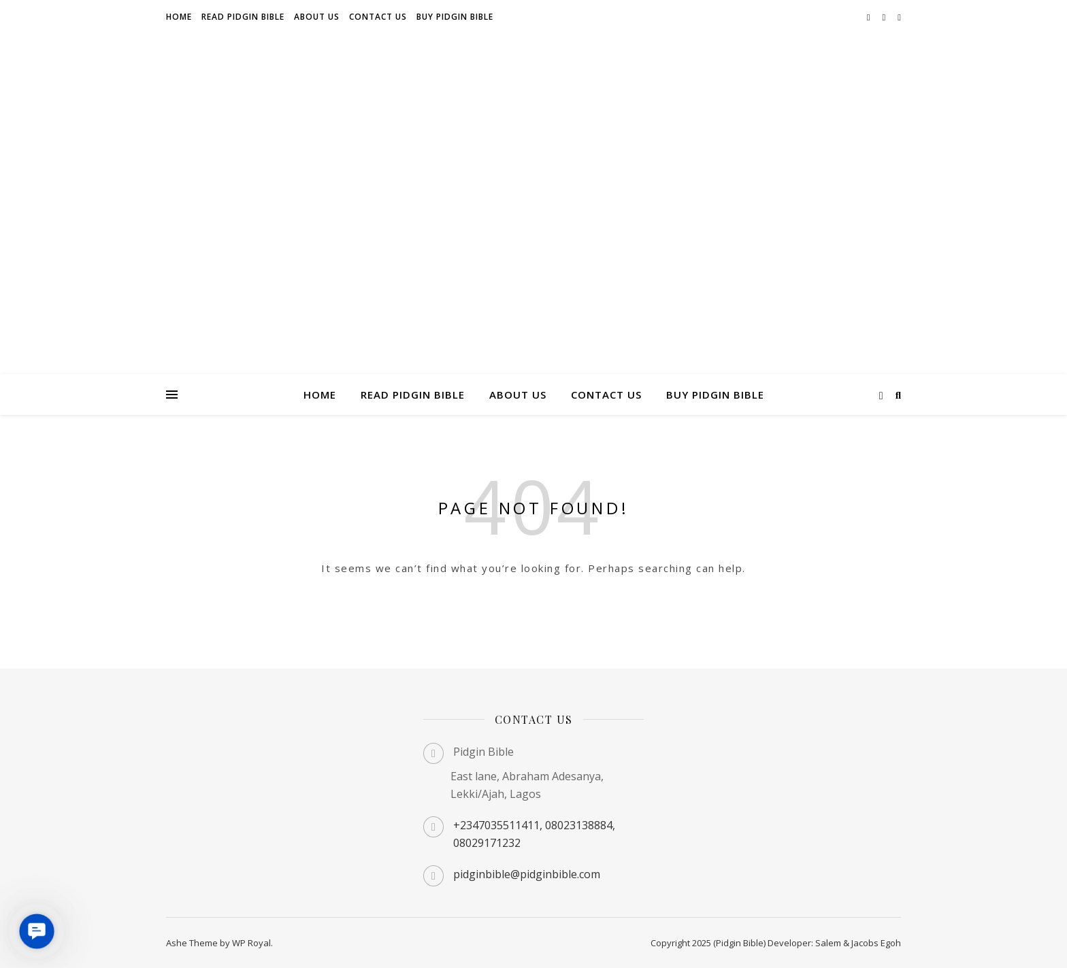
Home (179, 16)
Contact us (378, 16)
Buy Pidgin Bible (454, 16)
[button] (37, 931)
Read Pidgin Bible (242, 16)
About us (317, 16)
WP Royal (251, 943)
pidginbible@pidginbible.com (526, 874)
